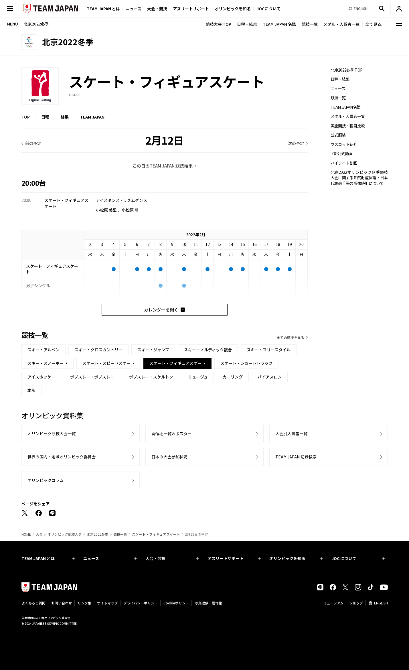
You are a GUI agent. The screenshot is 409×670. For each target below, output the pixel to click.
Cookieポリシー (176, 602)
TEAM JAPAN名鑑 (346, 107)
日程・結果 (247, 24)
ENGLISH (381, 602)
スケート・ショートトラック (246, 363)
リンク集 (84, 602)
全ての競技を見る (290, 337)
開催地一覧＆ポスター (171, 433)
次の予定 (296, 143)
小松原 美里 (106, 210)
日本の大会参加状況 (169, 457)
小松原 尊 (130, 210)
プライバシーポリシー (140, 602)
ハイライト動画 (344, 163)
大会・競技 (172, 558)
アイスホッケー (41, 377)
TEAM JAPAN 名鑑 (279, 24)
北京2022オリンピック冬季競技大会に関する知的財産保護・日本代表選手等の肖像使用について (359, 178)
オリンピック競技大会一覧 (51, 433)
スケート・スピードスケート (108, 363)
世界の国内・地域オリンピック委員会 (61, 457)
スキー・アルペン (43, 349)
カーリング (233, 377)
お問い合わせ (61, 602)
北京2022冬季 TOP (347, 70)
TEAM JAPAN (92, 117)
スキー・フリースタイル (269, 349)
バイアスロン (270, 377)
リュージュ (198, 377)
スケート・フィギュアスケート (156, 534)
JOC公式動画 (342, 153)
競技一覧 (310, 24)
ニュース (133, 8)
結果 (65, 117)
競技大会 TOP (218, 24)
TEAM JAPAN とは (48, 558)
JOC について (358, 558)
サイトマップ (107, 602)
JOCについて (268, 8)
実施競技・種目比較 (348, 126)
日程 (45, 117)
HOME (26, 534)
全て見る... (375, 24)
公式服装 (338, 135)
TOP (25, 117)
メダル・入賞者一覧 (341, 24)
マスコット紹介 (344, 144)
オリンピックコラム (45, 480)
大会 (39, 534)
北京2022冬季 (97, 534)
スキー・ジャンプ (153, 349)
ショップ (356, 602)
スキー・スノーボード (47, 363)
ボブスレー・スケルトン (151, 377)
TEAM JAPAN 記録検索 (296, 457)
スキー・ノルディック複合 (208, 349)
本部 (31, 390)
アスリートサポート (191, 8)
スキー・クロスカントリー (98, 349)
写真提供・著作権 (208, 602)
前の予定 (33, 143)
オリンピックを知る (233, 8)
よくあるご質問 (33, 602)
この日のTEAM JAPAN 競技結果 (163, 166)
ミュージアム (333, 602)
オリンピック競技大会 (65, 534)
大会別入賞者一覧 (291, 433)
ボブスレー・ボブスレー (92, 377)
